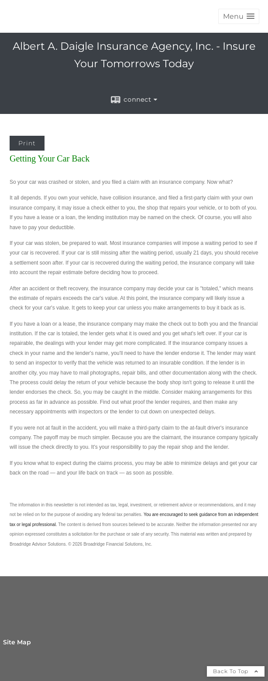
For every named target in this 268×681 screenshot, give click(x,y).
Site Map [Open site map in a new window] (17, 642)
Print (27, 143)
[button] (238, 16)
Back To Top (235, 671)
